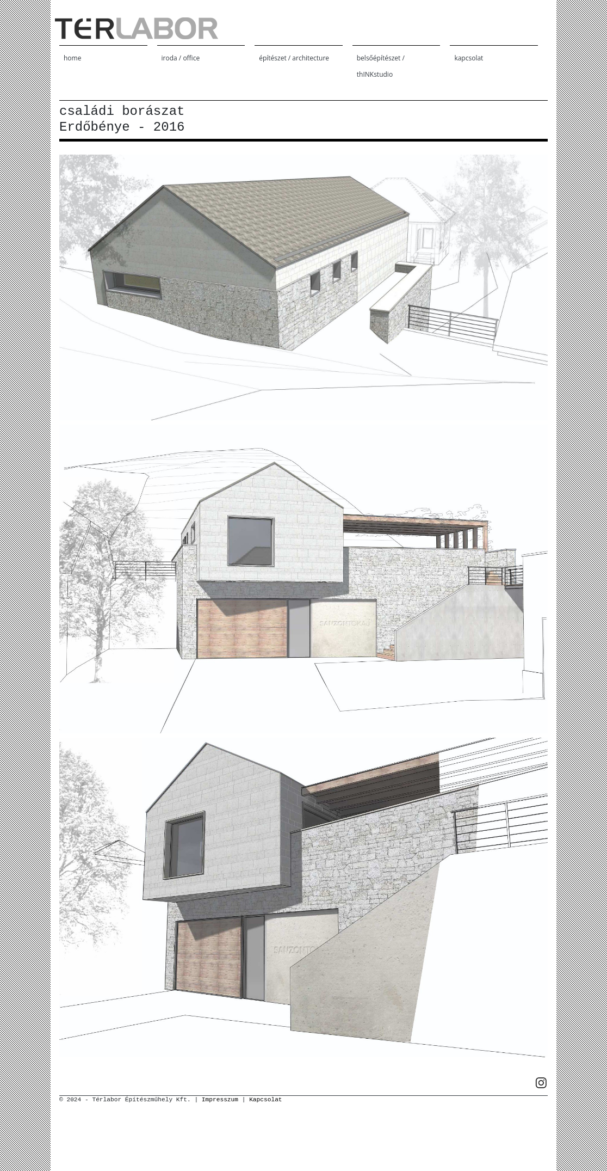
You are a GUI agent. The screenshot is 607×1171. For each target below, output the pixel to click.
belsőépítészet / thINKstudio (381, 66)
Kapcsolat (265, 1099)
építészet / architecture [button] (294, 58)
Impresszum (220, 1099)
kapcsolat (468, 58)
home (72, 58)
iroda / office (181, 58)
